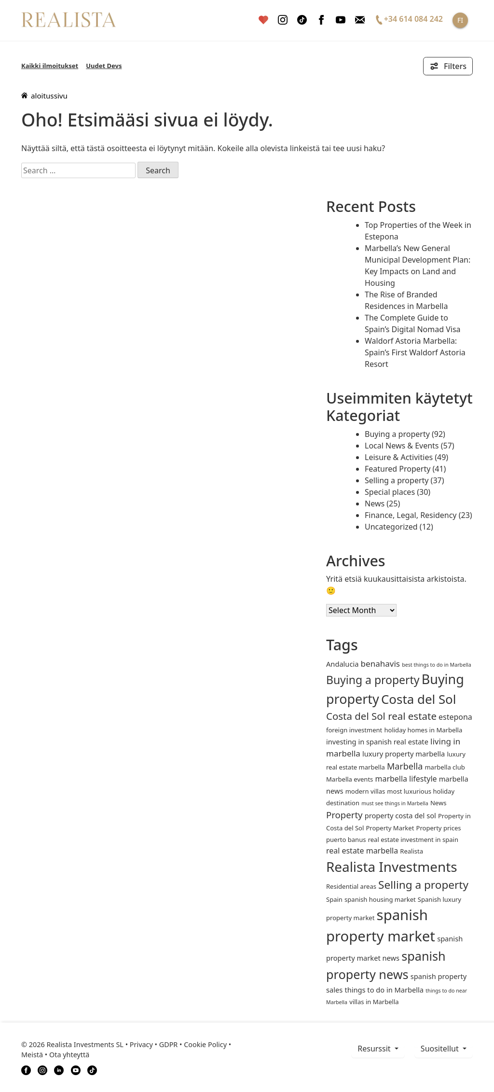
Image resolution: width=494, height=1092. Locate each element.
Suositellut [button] (441, 1048)
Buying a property (397, 434)
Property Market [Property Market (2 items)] (390, 828)
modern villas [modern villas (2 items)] (365, 791)
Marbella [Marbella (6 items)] (405, 766)
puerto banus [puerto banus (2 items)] (346, 839)
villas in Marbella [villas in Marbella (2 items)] (373, 1001)
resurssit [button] (375, 1048)
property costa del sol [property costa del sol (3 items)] (400, 815)
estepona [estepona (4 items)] (455, 717)
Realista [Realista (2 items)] (411, 851)
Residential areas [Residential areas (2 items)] (351, 886)
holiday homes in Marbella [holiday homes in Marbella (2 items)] (423, 730)
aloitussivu (44, 95)
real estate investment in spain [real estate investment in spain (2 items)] (413, 839)
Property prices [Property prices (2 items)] (438, 828)
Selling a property (396, 480)
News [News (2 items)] (438, 802)
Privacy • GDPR (154, 1044)
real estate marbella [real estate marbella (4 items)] (362, 850)
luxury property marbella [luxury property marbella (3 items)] (403, 753)
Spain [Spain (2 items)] (334, 899)
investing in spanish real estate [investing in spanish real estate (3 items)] (377, 741)
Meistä (32, 1054)
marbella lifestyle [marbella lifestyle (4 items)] (406, 778)
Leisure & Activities (399, 457)
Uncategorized (391, 526)
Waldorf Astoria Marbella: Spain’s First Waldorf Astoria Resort (415, 352)
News (374, 503)
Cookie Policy (205, 1044)
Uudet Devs (104, 65)
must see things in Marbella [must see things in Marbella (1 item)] (394, 803)
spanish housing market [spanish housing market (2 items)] (380, 899)
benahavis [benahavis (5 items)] (380, 663)
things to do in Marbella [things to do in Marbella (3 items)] (384, 989)
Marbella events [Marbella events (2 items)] (349, 779)
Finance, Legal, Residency (411, 515)
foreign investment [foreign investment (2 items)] (354, 730)
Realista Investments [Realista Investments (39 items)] (391, 866)
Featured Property (397, 468)
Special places (390, 492)
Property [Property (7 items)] (344, 815)
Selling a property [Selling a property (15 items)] (423, 884)
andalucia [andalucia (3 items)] (342, 664)
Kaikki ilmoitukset (49, 65)
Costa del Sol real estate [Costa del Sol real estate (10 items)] (381, 716)
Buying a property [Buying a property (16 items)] (373, 679)
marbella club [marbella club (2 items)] (445, 767)
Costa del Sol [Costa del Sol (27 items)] (418, 699)
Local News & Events (402, 445)
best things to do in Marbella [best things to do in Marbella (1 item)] (436, 664)
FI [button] (460, 20)
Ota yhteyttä (69, 1054)
